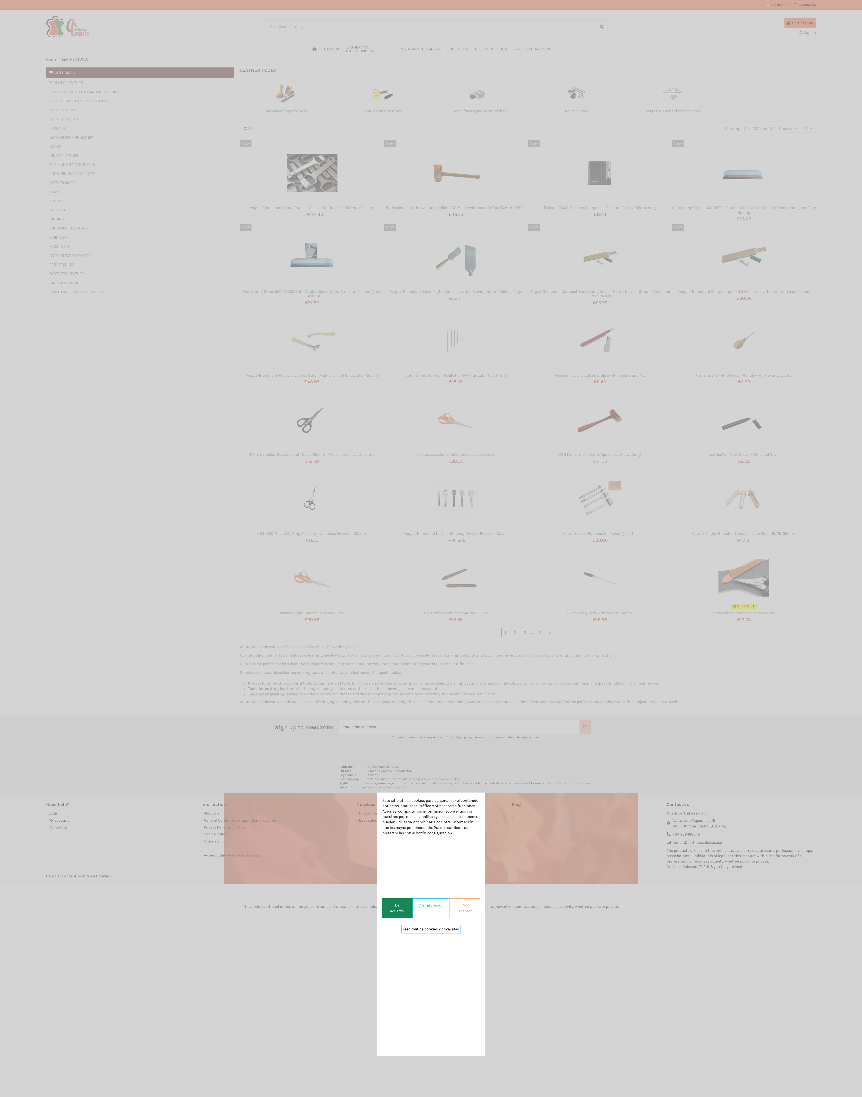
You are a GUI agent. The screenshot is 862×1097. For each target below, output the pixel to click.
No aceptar (465, 908)
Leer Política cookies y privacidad (431, 929)
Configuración (431, 905)
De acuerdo (397, 908)
